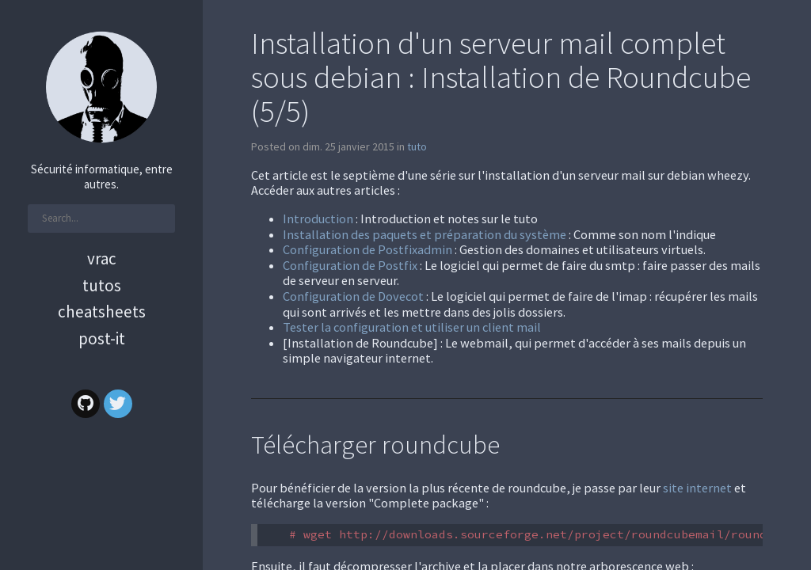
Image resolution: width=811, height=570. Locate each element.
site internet (697, 488)
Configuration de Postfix (350, 265)
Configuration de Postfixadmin (367, 249)
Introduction (318, 218)
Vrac (101, 258)
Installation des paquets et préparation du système (424, 234)
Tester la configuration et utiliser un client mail (412, 327)
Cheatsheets (102, 311)
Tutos (101, 285)
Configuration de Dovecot (353, 296)
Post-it (101, 338)
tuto (417, 146)
